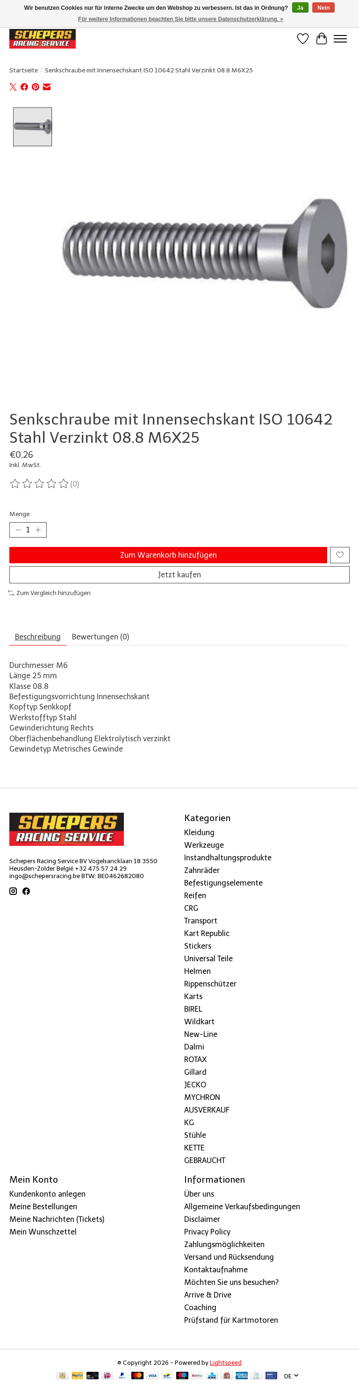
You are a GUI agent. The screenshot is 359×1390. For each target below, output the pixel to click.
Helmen (197, 971)
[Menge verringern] (18, 530)
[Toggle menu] (340, 38)
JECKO (195, 1084)
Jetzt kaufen (179, 574)
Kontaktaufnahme (216, 1269)
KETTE (194, 1147)
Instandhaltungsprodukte (228, 857)
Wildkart (199, 1021)
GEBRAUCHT (204, 1160)
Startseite (23, 70)
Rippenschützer (210, 983)
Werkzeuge (204, 845)
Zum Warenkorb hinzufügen (168, 555)
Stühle (195, 1135)
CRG (191, 908)
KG (189, 1122)
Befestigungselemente (223, 883)
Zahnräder (202, 870)
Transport (200, 920)
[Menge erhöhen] (38, 530)
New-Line (200, 1034)
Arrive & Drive (207, 1295)
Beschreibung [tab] (38, 636)
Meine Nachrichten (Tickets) (56, 1219)
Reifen (195, 895)
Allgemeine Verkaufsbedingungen (242, 1206)
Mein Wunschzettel (43, 1231)
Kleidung (199, 832)
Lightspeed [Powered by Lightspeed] (226, 1362)
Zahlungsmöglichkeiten (224, 1244)
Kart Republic (207, 933)
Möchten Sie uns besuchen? (231, 1282)
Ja (300, 8)
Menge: (20, 514)
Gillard (195, 1072)
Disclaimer (202, 1219)
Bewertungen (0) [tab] (100, 636)
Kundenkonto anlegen (47, 1194)
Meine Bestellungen (43, 1206)
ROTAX (195, 1059)
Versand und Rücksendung (229, 1257)
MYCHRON (202, 1097)
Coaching (200, 1307)
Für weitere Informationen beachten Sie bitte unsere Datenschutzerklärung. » (180, 19)
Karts (193, 996)
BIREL (193, 1009)
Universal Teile (208, 958)
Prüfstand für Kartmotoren (231, 1320)
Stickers (197, 946)
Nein (323, 8)
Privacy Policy (207, 1231)
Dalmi (194, 1046)
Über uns (199, 1194)
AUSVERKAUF (207, 1110)
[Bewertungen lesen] (39, 483)
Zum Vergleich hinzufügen (49, 592)
